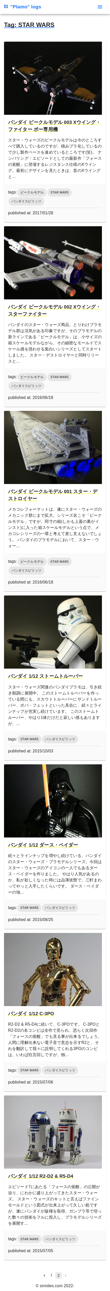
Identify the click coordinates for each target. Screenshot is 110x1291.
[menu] (100, 7)
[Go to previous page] (44, 1275)
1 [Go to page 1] (51, 1275)
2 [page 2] (58, 1275)
